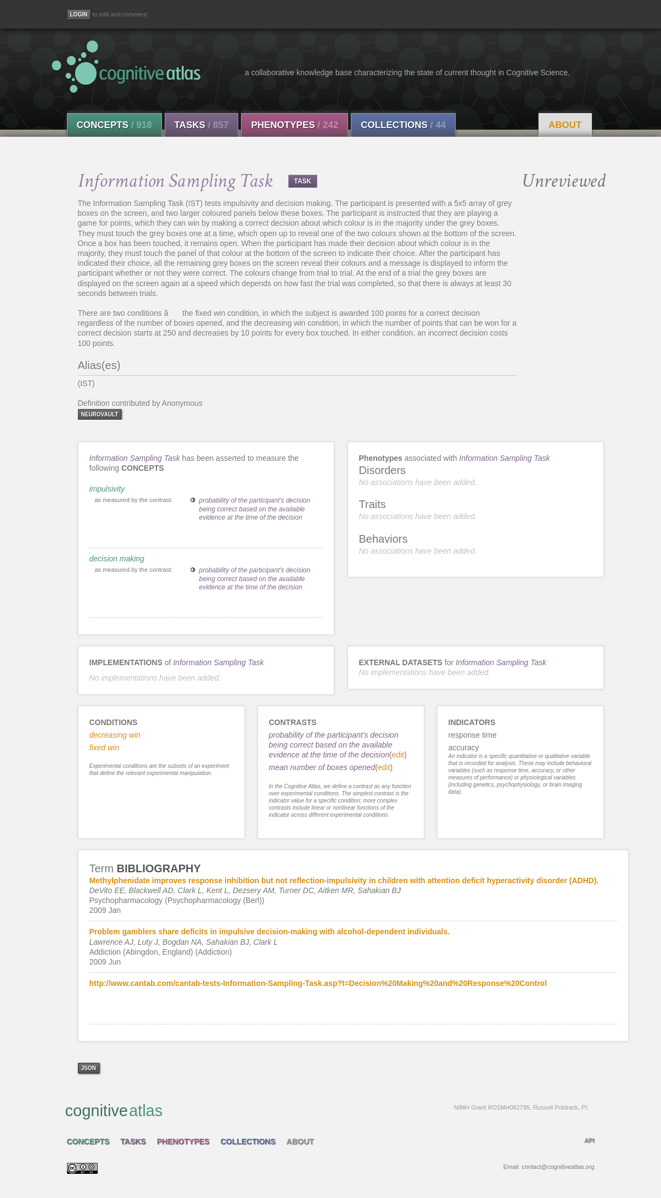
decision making (116, 558)
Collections (403, 125)
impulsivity (107, 488)
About (564, 125)
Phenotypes (294, 125)
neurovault (100, 414)
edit (398, 754)
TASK (303, 181)
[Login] (79, 14)
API (589, 1140)
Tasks (202, 125)
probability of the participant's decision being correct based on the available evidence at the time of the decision (254, 509)
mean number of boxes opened (322, 767)
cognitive (327, 1110)
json (88, 1068)
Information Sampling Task (134, 458)
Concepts (114, 125)
